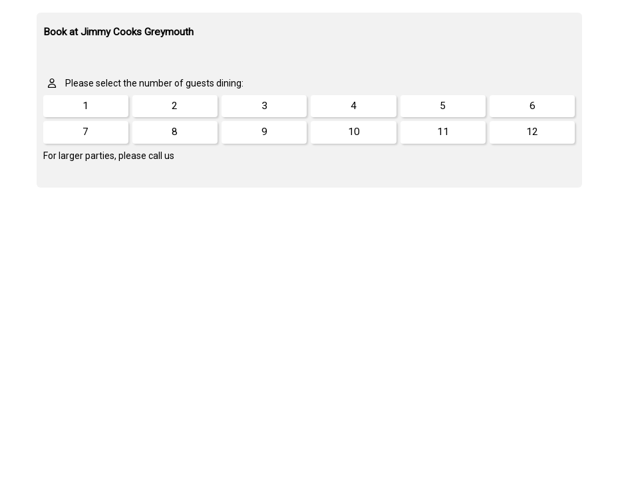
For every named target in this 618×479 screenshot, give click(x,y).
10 (354, 132)
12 (532, 132)
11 (443, 132)
